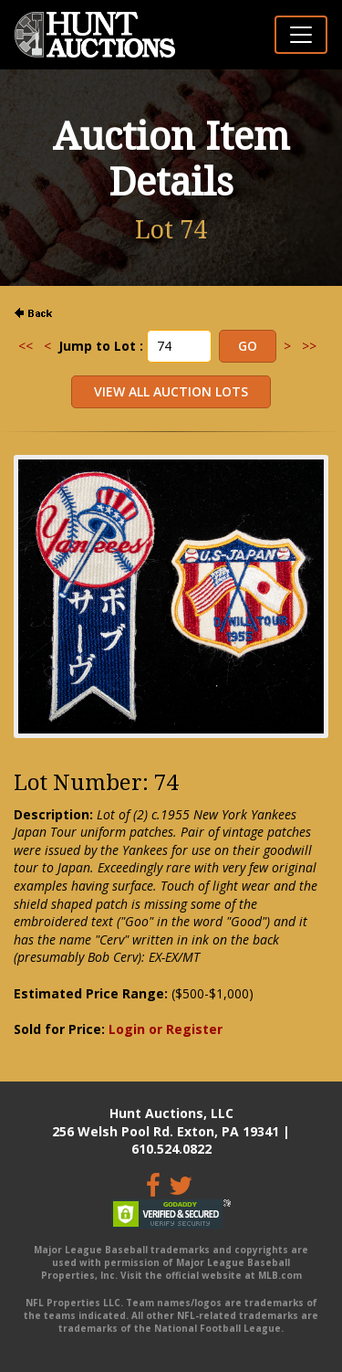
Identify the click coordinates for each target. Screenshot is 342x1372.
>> (309, 345)
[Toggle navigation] (301, 35)
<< (25, 345)
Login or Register (166, 1029)
